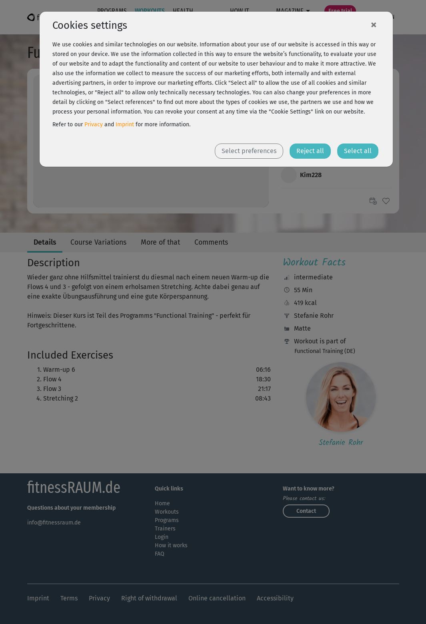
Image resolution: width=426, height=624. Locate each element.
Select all (358, 151)
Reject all (310, 151)
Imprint (125, 124)
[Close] (373, 24)
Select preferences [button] (249, 151)
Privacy (93, 124)
